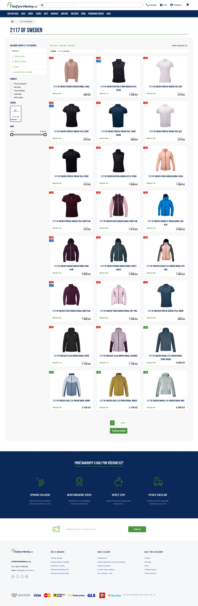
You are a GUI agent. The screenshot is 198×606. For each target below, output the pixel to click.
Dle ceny (63, 45)
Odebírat (137, 529)
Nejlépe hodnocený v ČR (138, 595)
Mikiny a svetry (20, 61)
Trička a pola (19, 56)
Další (123, 423)
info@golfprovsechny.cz (25, 570)
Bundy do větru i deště (23, 72)
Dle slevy (71, 45)
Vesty (16, 67)
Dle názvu (54, 45)
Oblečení (15, 51)
